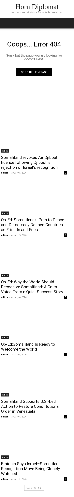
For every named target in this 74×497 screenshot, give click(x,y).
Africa (5, 150)
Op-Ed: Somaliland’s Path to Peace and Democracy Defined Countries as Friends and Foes (32, 224)
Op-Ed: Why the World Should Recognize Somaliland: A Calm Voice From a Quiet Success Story (32, 287)
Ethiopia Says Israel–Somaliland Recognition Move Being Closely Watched (31, 468)
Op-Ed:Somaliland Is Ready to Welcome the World (28, 347)
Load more (34, 487)
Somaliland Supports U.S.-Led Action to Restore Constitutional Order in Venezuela (30, 406)
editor (4, 172)
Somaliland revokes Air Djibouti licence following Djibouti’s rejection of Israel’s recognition (30, 162)
